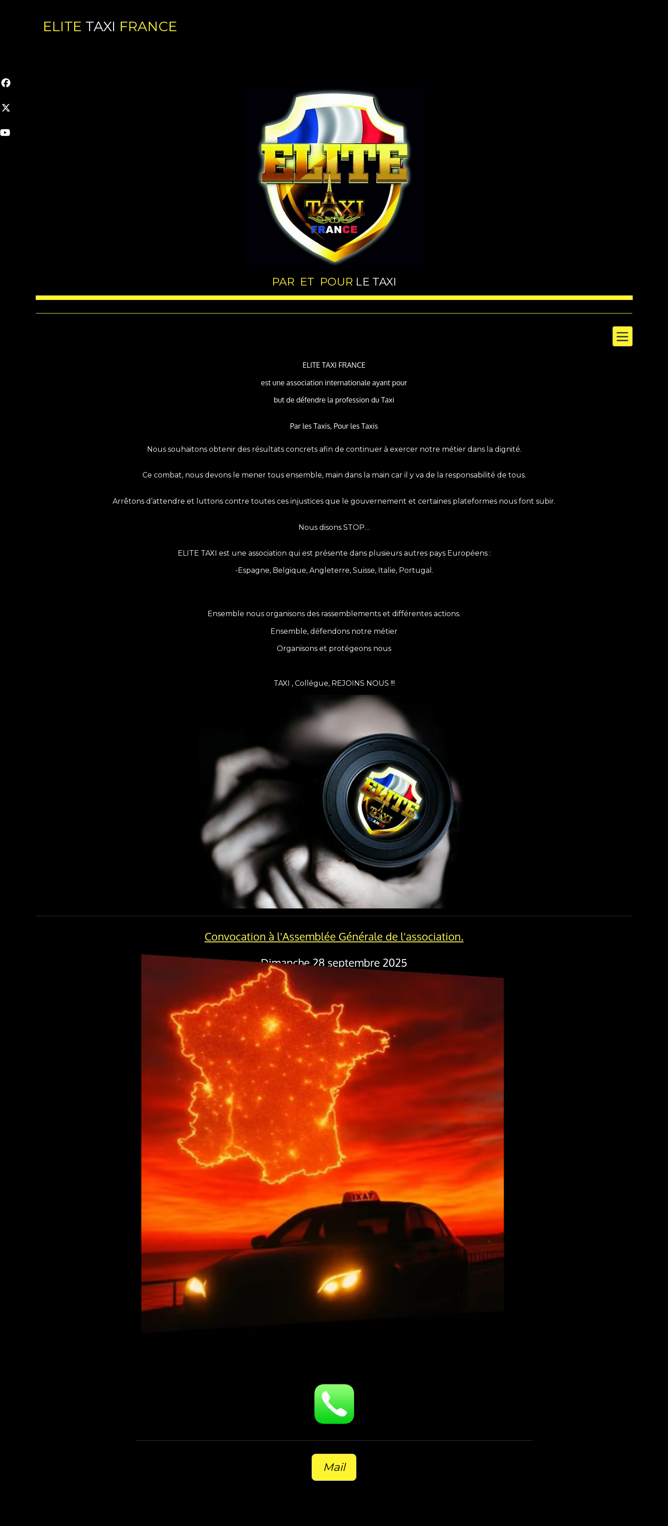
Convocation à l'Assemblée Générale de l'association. (334, 936)
